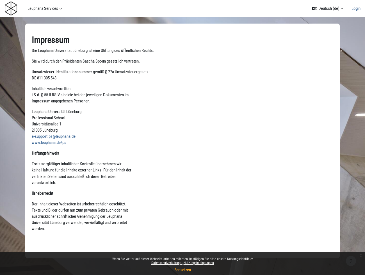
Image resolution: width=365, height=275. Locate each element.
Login (356, 8)
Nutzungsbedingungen (199, 263)
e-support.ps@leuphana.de (54, 138)
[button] (327, 8)
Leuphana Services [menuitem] (43, 8)
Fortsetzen (182, 270)
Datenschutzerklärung (166, 263)
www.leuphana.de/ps (49, 144)
